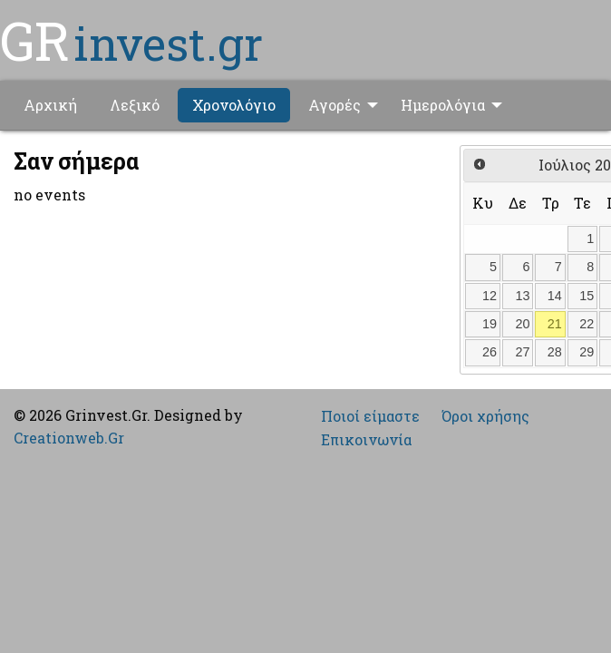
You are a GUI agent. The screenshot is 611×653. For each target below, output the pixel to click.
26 (489, 352)
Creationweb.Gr (69, 437)
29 (586, 352)
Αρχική (50, 104)
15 (586, 295)
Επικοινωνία (366, 440)
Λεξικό (135, 104)
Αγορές (334, 104)
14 (555, 295)
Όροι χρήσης (485, 416)
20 (523, 324)
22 (586, 324)
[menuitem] (50, 105)
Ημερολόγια (443, 104)
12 (489, 295)
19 (489, 324)
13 (523, 295)
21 (555, 324)
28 (555, 352)
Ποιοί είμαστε (370, 416)
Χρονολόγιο (234, 104)
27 (523, 352)
